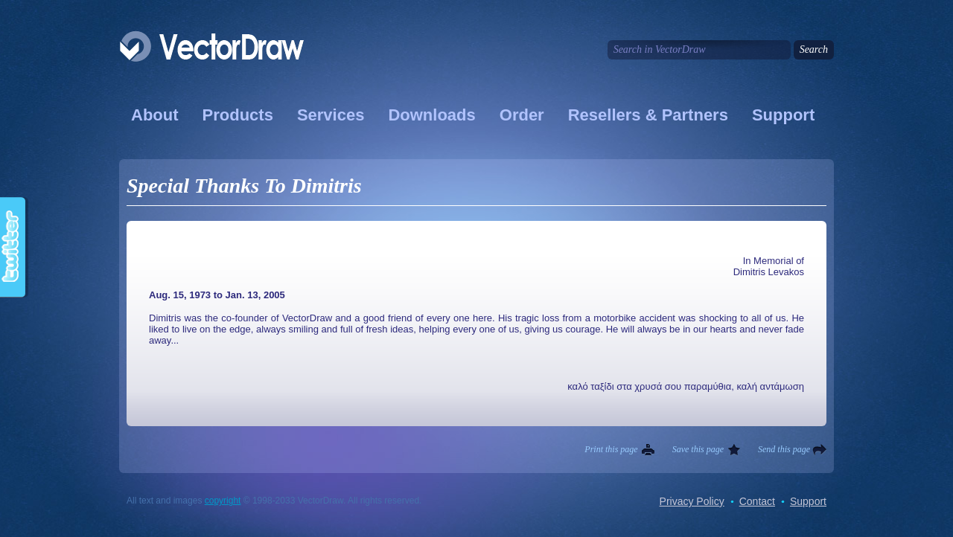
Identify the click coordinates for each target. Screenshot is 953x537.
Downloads (431, 115)
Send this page (784, 449)
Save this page (698, 449)
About (155, 115)
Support (783, 115)
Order (522, 115)
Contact (757, 501)
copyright (223, 500)
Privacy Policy (692, 501)
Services (331, 115)
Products (238, 115)
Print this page (610, 449)
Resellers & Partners (648, 115)
